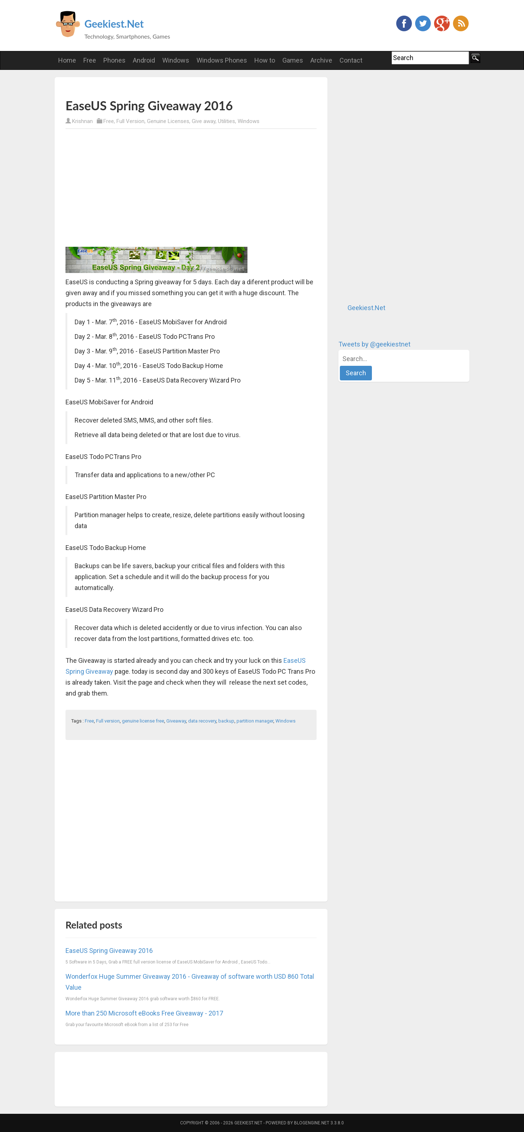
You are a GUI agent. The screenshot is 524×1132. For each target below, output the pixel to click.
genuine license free (143, 721)
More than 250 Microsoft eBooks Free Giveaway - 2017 (144, 1013)
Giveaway (176, 721)
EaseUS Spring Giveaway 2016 (109, 950)
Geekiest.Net (114, 23)
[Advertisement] (151, 87)
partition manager (255, 721)
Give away (203, 121)
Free (108, 121)
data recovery (202, 721)
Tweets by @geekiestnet (374, 344)
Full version (108, 721)
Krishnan (82, 121)
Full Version (130, 121)
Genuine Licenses (168, 121)
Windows (248, 121)
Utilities (226, 121)
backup (226, 721)
